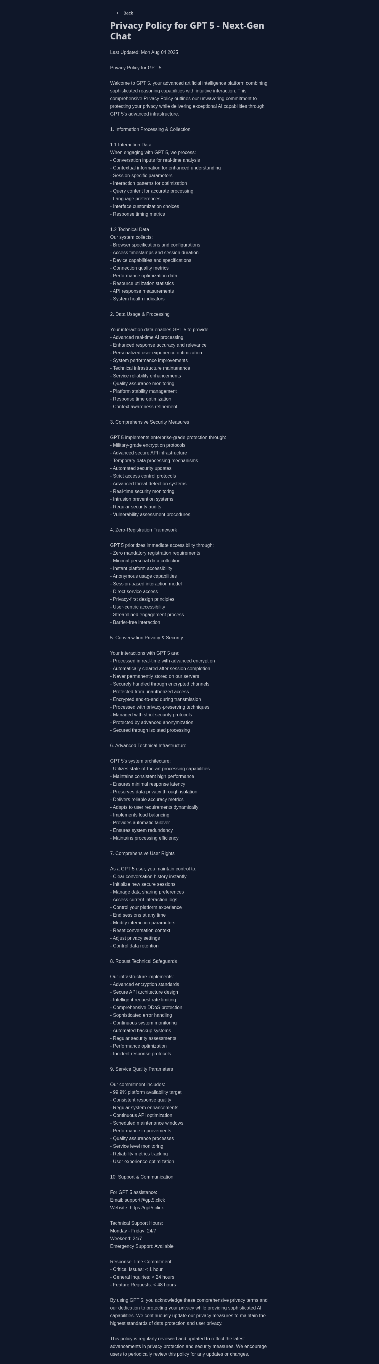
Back (124, 13)
